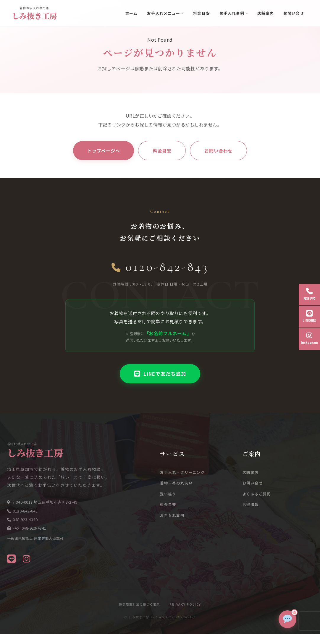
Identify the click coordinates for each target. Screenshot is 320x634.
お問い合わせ (218, 150)
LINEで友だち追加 (160, 373)
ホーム (131, 13)
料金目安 (201, 13)
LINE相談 (309, 316)
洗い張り (168, 493)
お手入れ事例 (231, 13)
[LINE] (11, 558)
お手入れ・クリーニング (182, 472)
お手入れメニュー (163, 13)
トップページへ (103, 150)
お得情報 (251, 504)
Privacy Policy (185, 604)
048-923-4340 (25, 519)
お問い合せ (293, 13)
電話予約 (309, 294)
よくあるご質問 (257, 493)
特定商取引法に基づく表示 (139, 604)
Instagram (309, 338)
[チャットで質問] (287, 619)
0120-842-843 (160, 266)
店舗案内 (265, 13)
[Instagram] (26, 558)
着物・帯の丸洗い (176, 482)
